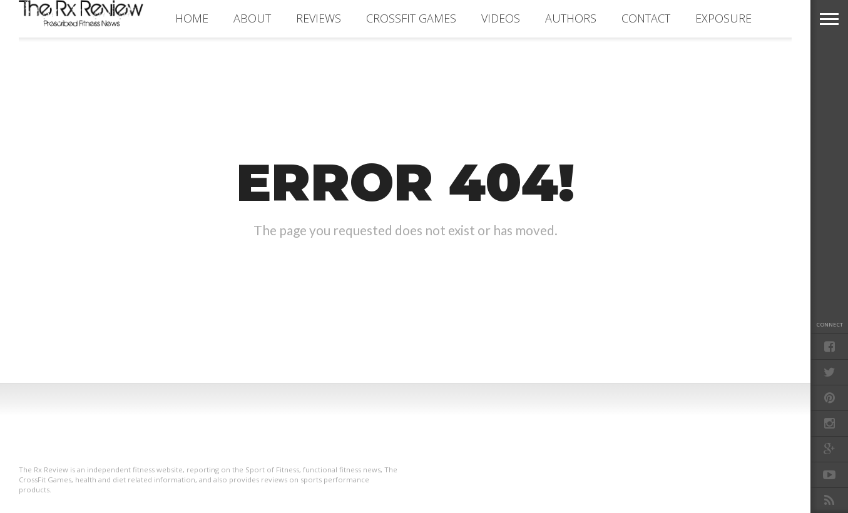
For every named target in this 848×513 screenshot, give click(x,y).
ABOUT (252, 18)
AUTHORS (570, 18)
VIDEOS (500, 18)
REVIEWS (318, 18)
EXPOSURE (723, 18)
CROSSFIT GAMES (411, 18)
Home (191, 18)
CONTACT (645, 18)
